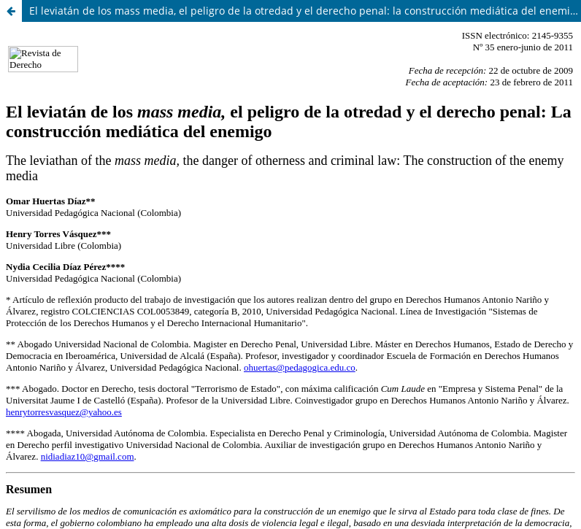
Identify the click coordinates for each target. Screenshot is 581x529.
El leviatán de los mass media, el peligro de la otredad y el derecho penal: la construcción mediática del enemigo (305, 11)
